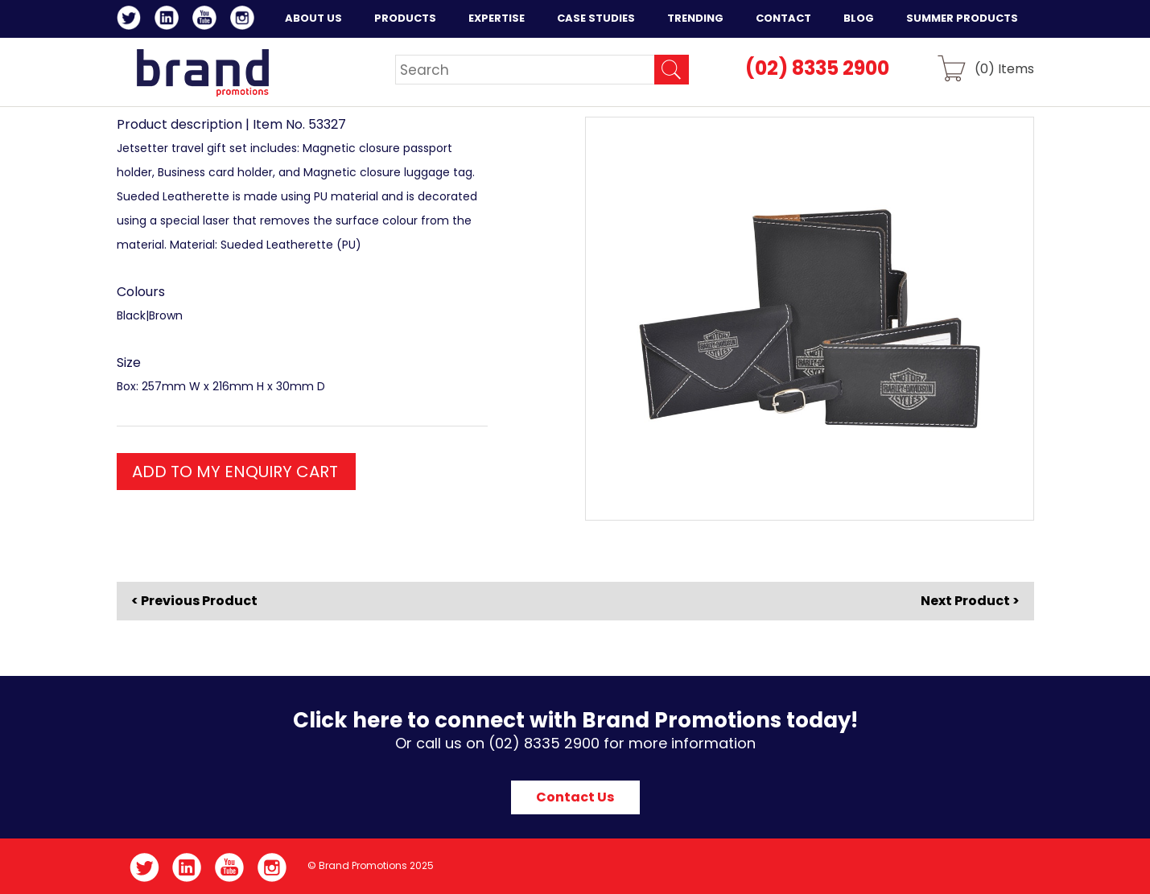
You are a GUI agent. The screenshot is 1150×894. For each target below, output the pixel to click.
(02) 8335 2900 (817, 68)
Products (405, 18)
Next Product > (970, 600)
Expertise (496, 18)
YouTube (207, 20)
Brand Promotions (202, 72)
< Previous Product (194, 601)
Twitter (131, 20)
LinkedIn (169, 20)
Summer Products (962, 18)
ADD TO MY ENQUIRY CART (235, 471)
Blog (858, 18)
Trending (695, 18)
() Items (1004, 68)
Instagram (245, 20)
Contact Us (575, 797)
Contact (783, 18)
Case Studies (596, 18)
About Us (313, 18)
